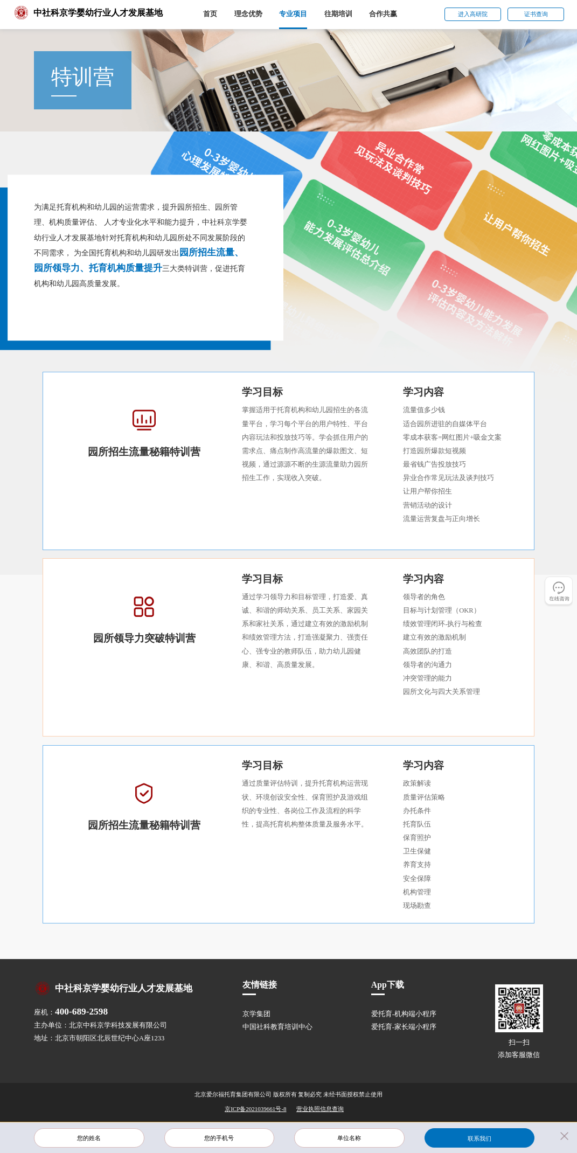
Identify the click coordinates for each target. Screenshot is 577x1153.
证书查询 (536, 14)
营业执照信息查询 (320, 1109)
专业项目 (293, 14)
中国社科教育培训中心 (277, 1027)
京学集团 (256, 1014)
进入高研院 (473, 14)
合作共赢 (383, 14)
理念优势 (248, 14)
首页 (210, 14)
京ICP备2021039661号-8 (255, 1109)
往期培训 (338, 14)
